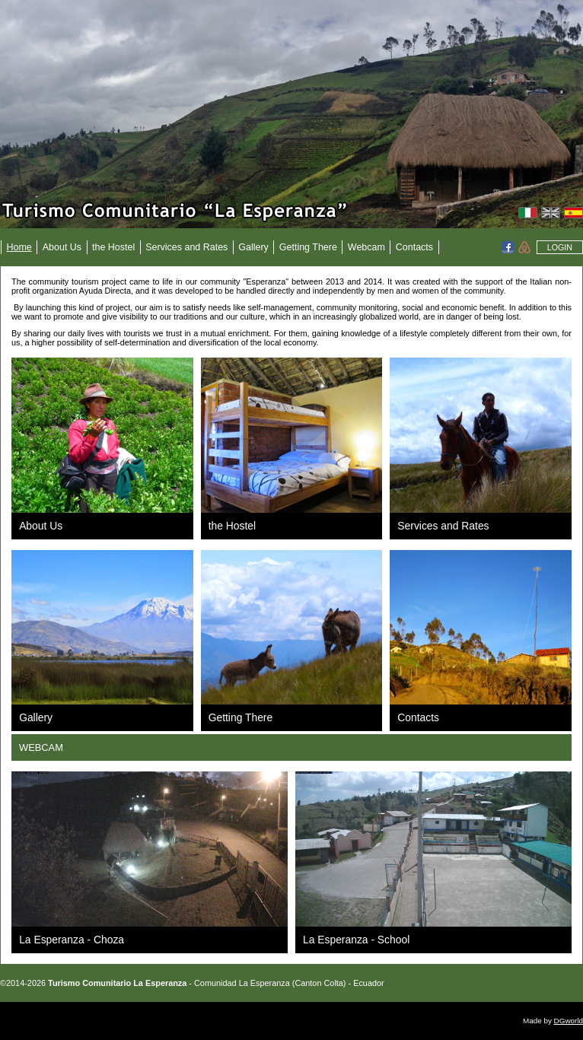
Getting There (308, 247)
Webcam (366, 247)
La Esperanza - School (356, 939)
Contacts (414, 247)
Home (19, 247)
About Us (62, 247)
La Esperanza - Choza (71, 939)
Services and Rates (186, 247)
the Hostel (113, 247)
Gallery (253, 247)
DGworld (568, 1020)
